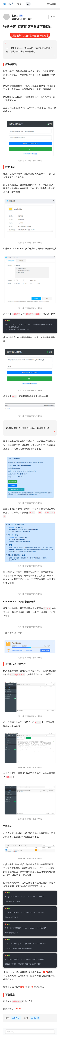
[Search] (28, 4)
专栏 (19, 3)
